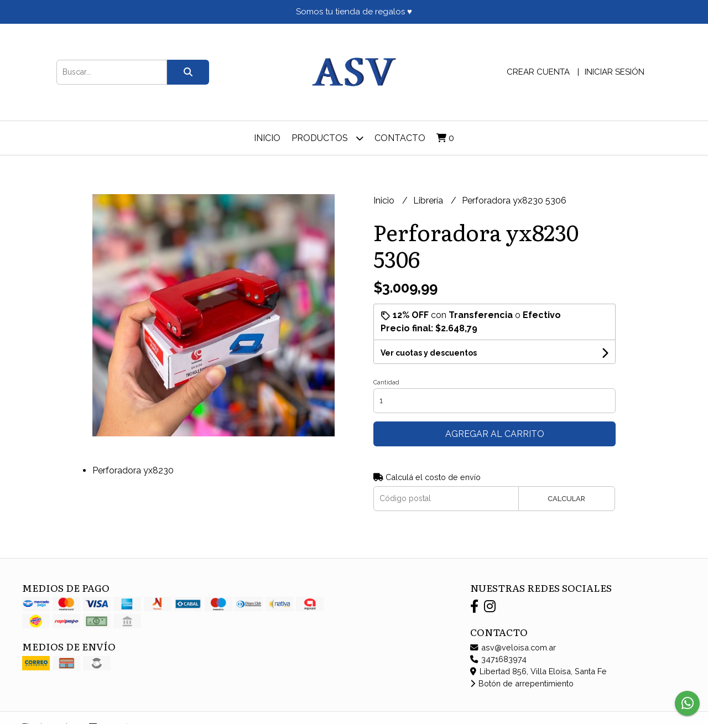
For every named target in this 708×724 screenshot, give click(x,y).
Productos (327, 138)
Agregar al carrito (494, 434)
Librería (429, 200)
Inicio (267, 138)
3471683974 (498, 659)
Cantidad (386, 382)
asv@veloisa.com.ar (513, 647)
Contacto (399, 138)
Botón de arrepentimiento (522, 683)
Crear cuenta (538, 72)
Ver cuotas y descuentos (429, 352)
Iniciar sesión (614, 72)
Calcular (566, 498)
